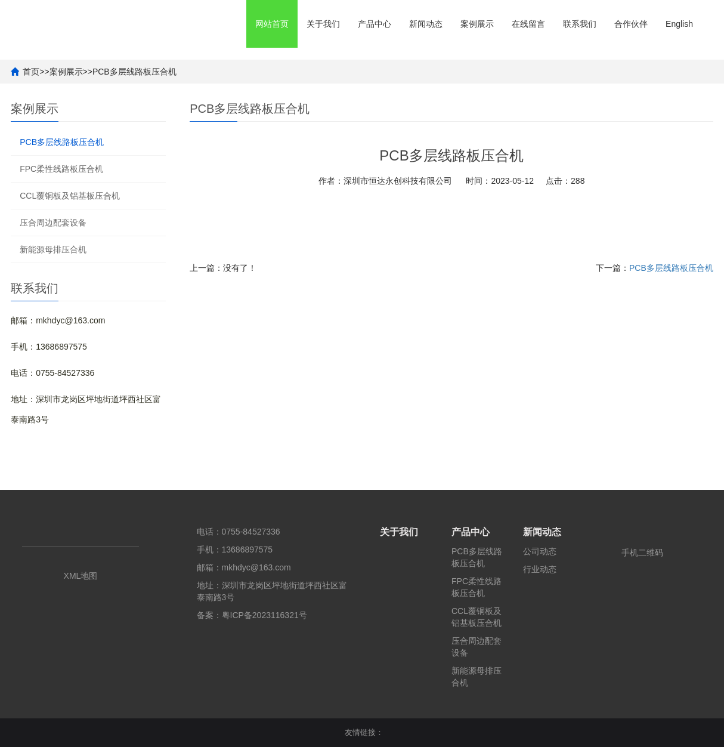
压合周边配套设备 (53, 222)
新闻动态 (426, 24)
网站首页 (272, 24)
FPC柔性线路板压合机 (61, 169)
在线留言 (528, 24)
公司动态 (539, 551)
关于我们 (323, 24)
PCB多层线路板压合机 (134, 71)
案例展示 (477, 24)
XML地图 (81, 576)
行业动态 (539, 569)
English (679, 24)
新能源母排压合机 (53, 249)
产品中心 (374, 24)
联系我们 (579, 24)
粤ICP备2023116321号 (264, 615)
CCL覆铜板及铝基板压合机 (70, 195)
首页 (31, 71)
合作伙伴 (631, 24)
